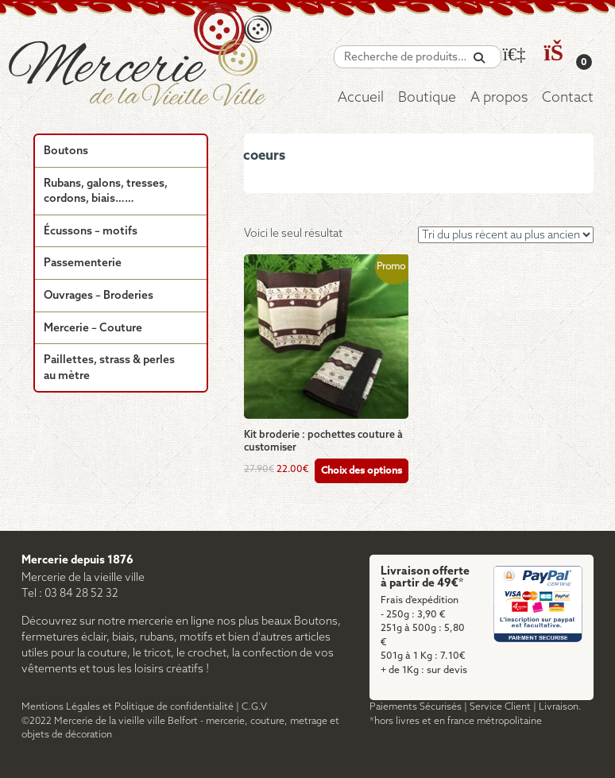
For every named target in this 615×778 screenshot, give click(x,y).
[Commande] (506, 234)
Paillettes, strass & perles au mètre (109, 368)
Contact (568, 98)
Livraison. (560, 707)
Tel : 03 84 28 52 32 (69, 594)
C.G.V (254, 707)
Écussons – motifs (90, 231)
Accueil (361, 98)
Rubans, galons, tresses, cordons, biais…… (106, 192)
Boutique (427, 98)
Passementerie (83, 263)
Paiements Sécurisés (415, 707)
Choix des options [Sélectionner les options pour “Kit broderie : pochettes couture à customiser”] (361, 471)
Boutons (66, 151)
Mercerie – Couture (93, 328)
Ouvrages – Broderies (98, 296)
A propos (499, 98)
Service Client (500, 707)
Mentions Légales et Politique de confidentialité (127, 707)
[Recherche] (479, 58)
